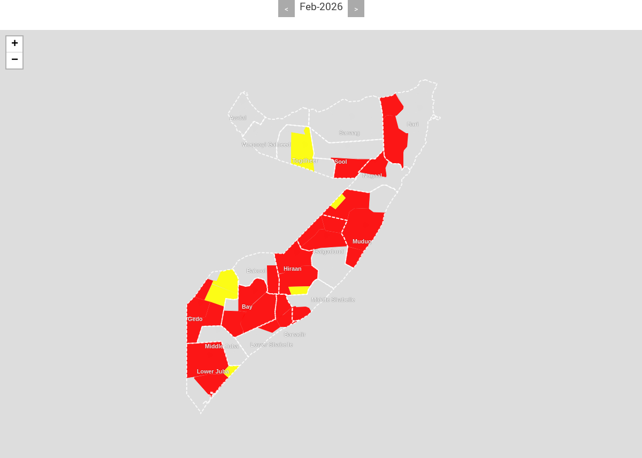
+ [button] (14, 44)
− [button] (14, 60)
